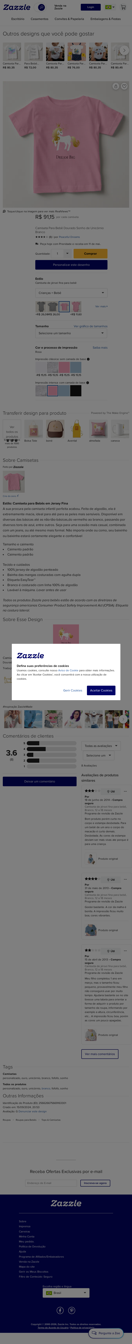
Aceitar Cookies (101, 690)
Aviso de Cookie (68, 670)
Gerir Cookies (72, 690)
